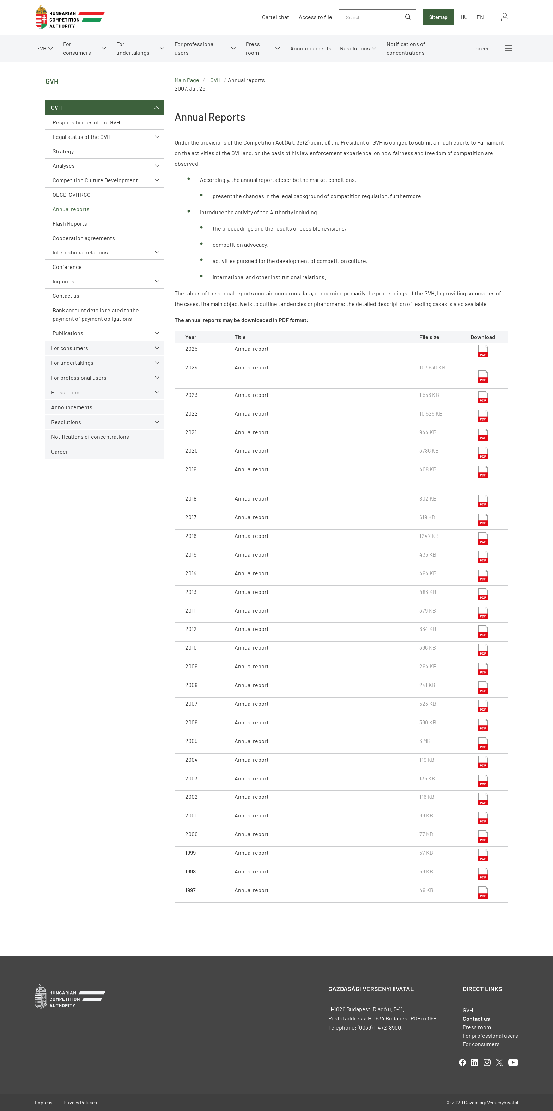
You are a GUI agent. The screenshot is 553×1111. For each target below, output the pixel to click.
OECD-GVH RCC (72, 194)
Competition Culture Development (95, 180)
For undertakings (133, 48)
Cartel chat (275, 17)
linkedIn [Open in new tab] (474, 1062)
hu (464, 16)
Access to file (315, 17)
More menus (508, 48)
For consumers (77, 48)
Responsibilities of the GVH (86, 122)
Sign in (505, 17)
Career (480, 48)
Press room (253, 48)
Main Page (187, 79)
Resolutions (355, 48)
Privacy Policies (80, 1102)
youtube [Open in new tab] (513, 1062)
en (480, 16)
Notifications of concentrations (406, 48)
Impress (44, 1102)
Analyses (64, 165)
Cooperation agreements (84, 237)
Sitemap (438, 17)
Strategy (63, 151)
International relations (80, 252)
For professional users (195, 48)
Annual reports (71, 208)
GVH (41, 48)
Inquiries (63, 281)
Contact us (66, 295)
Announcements (311, 48)
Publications (68, 333)
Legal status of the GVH (81, 136)
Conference (67, 266)
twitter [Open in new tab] (499, 1062)
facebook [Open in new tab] (462, 1062)
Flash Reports (70, 223)
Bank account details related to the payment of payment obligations (96, 314)
